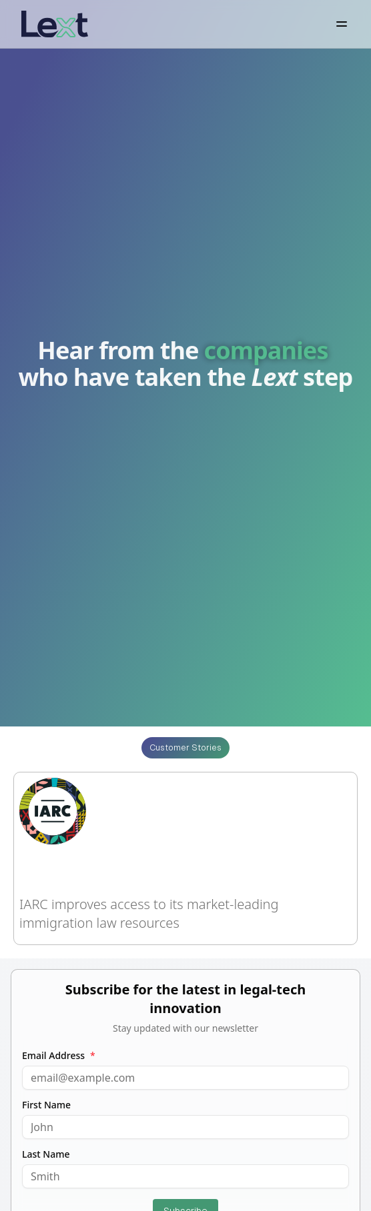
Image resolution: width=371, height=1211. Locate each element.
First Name (46, 1105)
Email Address (58, 1055)
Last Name (45, 1154)
